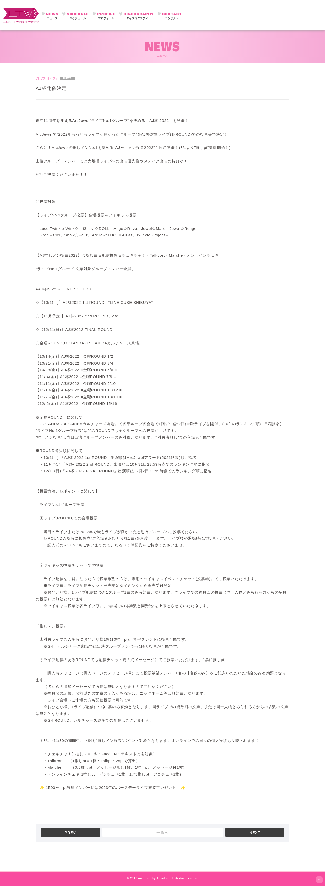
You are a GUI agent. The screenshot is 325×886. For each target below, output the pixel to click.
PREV (70, 832)
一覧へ (162, 832)
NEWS (52, 16)
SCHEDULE (78, 16)
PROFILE (106, 16)
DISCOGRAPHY (138, 16)
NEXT (255, 832)
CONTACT (172, 16)
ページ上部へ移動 (319, 879)
